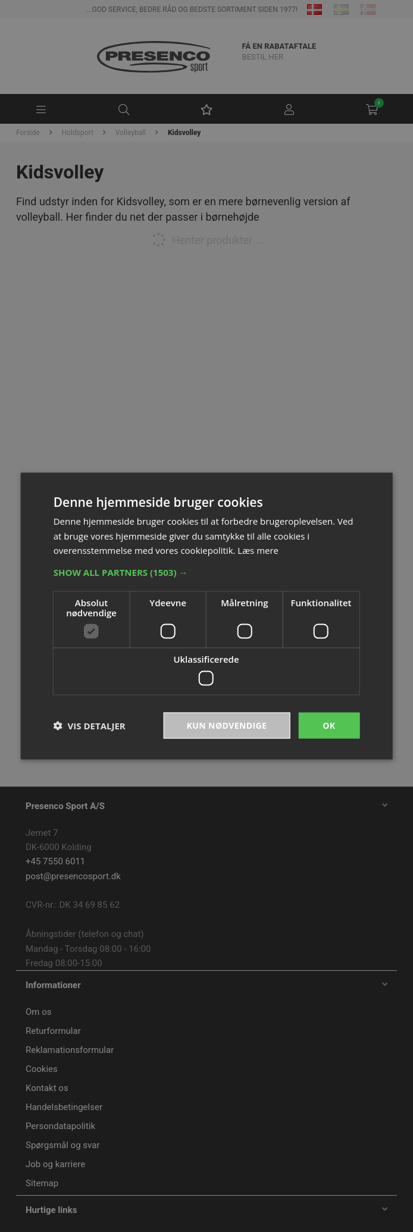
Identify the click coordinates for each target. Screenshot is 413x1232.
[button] (207, 572)
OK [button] (329, 725)
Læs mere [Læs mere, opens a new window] (258, 550)
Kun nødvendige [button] (227, 725)
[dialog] (206, 616)
